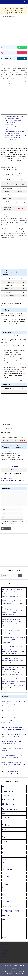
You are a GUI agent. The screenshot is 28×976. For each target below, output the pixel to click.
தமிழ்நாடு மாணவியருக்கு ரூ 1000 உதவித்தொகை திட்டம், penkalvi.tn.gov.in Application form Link (13, 764)
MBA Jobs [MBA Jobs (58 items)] (5, 915)
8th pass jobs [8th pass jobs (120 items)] (7, 791)
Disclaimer (5, 948)
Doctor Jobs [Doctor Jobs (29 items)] (6, 877)
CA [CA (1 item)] (2, 855)
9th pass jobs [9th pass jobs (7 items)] (5, 795)
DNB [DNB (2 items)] (3, 873)
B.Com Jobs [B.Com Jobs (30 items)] (5, 817)
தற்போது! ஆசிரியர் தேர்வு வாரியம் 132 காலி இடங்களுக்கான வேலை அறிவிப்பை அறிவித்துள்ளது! (15, 137)
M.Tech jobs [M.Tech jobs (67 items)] (6, 906)
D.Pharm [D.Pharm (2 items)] (3, 865)
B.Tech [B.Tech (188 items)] (4, 841)
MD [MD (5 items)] (2, 923)
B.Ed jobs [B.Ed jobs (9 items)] (4, 821)
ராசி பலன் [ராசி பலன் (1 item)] (4, 937)
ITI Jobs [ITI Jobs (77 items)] (5, 884)
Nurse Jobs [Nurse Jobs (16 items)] (5, 930)
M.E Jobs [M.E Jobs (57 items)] (5, 894)
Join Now (22, 47)
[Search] (20, 575)
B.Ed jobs (13, 480)
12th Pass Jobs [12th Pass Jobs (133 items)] (8, 804)
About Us (4, 953)
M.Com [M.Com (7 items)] (3, 890)
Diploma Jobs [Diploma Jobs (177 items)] (7, 869)
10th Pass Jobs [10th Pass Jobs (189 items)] (8, 799)
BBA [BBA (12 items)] (3, 849)
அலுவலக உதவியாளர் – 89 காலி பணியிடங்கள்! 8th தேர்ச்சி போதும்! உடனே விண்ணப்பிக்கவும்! (14, 131)
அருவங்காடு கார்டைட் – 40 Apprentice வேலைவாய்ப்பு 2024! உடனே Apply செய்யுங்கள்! (13, 640)
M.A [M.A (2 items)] (2, 887)
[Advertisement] (14, 31)
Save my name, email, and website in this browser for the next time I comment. (14, 522)
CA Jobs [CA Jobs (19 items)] (4, 859)
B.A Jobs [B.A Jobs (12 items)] (4, 813)
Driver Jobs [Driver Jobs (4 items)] (4, 880)
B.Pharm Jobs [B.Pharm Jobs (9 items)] (5, 833)
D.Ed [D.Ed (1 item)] (3, 862)
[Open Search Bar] (19, 2)
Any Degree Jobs (7, 480)
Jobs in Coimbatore (7, 478)
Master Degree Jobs (21, 480)
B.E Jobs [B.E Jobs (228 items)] (5, 825)
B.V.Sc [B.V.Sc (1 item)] (3, 845)
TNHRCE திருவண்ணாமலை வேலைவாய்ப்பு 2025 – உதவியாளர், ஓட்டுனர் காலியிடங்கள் (12, 660)
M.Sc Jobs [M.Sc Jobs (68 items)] (5, 902)
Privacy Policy (6, 945)
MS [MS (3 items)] (2, 926)
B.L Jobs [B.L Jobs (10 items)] (4, 829)
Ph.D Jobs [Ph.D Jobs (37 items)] (5, 934)
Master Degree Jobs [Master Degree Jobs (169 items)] (10, 910)
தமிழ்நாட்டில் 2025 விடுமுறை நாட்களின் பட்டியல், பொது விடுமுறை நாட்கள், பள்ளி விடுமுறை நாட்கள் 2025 (13, 704)
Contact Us (5, 950)
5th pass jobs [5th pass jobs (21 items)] (6, 787)
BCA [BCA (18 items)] (3, 852)
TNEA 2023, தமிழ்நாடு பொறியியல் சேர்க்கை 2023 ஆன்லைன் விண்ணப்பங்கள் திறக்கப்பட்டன (13, 720)
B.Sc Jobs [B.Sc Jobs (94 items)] (5, 837)
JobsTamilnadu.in (7, 2)
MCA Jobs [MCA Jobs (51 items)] (5, 920)
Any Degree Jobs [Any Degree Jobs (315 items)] (9, 809)
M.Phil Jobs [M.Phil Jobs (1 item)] (4, 898)
